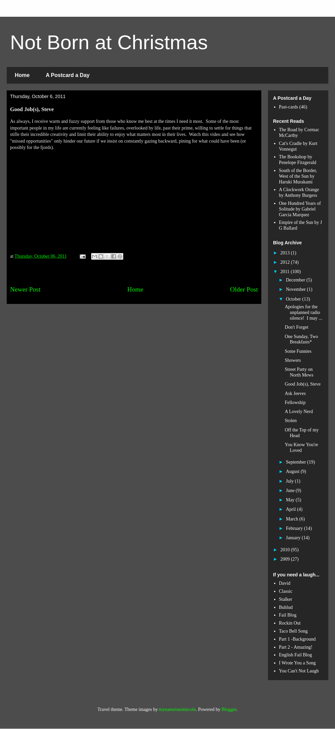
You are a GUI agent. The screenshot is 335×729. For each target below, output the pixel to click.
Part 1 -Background (297, 639)
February (295, 528)
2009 (285, 559)
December (296, 279)
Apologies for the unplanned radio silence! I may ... (303, 312)
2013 (285, 252)
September (296, 462)
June (290, 490)
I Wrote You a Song (297, 662)
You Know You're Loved (301, 447)
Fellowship (295, 402)
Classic (285, 591)
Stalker (285, 599)
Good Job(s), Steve (303, 384)
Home (22, 75)
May (290, 499)
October (294, 299)
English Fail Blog (295, 654)
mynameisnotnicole (177, 709)
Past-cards (288, 106)
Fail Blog (288, 615)
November (296, 289)
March (292, 518)
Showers (293, 360)
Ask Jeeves (295, 393)
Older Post (244, 289)
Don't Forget (296, 327)
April (291, 509)
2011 (285, 271)
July (290, 481)
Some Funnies (298, 351)
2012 (285, 262)
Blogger (228, 709)
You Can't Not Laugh (299, 670)
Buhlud (286, 607)
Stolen (291, 420)
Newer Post (25, 289)
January (294, 537)
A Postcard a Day (67, 75)
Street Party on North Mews (299, 372)
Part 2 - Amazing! (296, 647)
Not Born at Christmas (109, 42)
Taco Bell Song (293, 631)
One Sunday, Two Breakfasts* (301, 339)
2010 (285, 549)
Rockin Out (290, 623)
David (284, 583)
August (293, 471)
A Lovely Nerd (299, 411)
